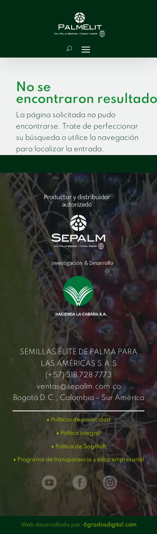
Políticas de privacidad (81, 420)
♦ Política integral (78, 433)
